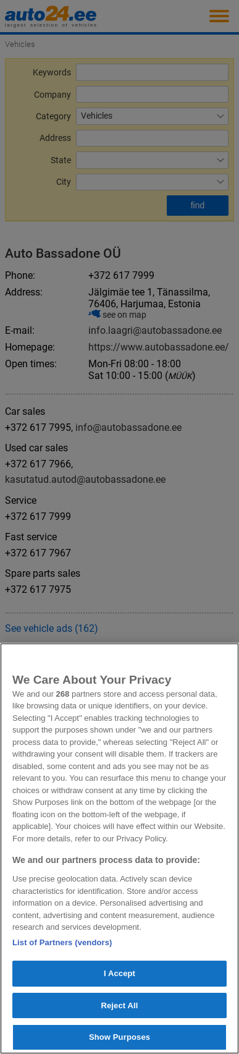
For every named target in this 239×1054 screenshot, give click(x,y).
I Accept (119, 973)
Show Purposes (119, 1037)
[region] (119, 848)
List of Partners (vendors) (62, 942)
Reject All (119, 1005)
